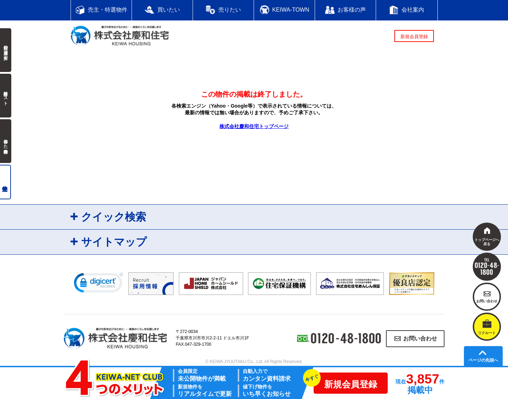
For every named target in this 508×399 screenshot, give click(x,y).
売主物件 (5, 182)
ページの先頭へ (483, 360)
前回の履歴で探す (5, 50)
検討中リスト (5, 95)
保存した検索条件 (5, 141)
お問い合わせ (420, 338)
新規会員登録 (414, 36)
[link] (98, 284)
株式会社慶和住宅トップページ (254, 126)
